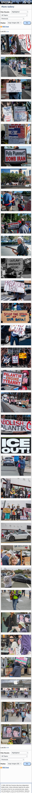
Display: (3, 23)
